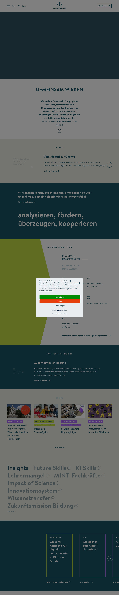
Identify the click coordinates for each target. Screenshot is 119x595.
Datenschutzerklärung (62, 313)
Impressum (54, 313)
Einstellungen (60, 306)
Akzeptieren (60, 297)
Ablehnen (59, 301)
